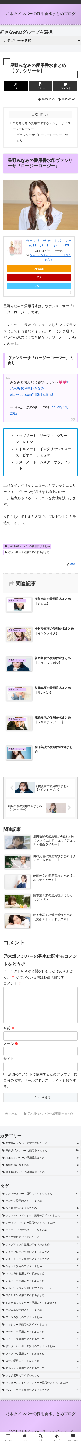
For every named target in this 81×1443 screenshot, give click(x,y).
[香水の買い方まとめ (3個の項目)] (40, 1172)
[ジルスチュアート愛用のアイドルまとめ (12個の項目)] (40, 1200)
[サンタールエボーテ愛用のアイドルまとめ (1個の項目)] (40, 1353)
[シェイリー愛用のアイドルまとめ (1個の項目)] (40, 1288)
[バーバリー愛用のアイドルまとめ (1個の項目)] (40, 1339)
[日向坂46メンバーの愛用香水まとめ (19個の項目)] (40, 1157)
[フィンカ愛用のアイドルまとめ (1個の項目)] (40, 1324)
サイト (8, 1066)
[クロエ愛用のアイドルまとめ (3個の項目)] (40, 1244)
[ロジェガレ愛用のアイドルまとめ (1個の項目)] (40, 1280)
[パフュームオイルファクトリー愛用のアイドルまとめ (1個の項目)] (40, 1389)
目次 (34, 114)
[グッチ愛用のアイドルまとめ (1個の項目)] (40, 1382)
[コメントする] (65, 86)
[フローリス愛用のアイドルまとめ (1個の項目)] (40, 1346)
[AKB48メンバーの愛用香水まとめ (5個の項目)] (40, 1165)
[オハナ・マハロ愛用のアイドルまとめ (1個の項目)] (40, 1397)
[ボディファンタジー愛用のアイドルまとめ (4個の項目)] (40, 1229)
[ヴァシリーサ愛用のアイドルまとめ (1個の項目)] (40, 1331)
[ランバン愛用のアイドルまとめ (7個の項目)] (40, 1208)
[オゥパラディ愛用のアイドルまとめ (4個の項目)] (40, 1237)
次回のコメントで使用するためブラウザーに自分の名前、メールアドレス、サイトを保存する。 (40, 1087)
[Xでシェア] (16, 86)
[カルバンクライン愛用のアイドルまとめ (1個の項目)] (40, 1295)
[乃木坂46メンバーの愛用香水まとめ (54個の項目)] (40, 1150)
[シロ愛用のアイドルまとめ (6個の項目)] (40, 1215)
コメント (12, 983)
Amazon (39, 268)
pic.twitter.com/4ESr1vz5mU (31, 394)
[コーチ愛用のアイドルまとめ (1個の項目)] (40, 1368)
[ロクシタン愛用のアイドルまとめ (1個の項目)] (40, 1302)
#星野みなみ (34, 388)
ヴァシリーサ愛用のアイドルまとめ (27, 552)
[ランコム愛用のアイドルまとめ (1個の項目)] (40, 1317)
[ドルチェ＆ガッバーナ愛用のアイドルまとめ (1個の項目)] (40, 1310)
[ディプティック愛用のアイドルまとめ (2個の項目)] (40, 1251)
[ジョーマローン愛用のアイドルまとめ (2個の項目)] (40, 1259)
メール (10, 1050)
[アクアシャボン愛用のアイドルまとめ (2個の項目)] (40, 1266)
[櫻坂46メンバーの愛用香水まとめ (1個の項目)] (40, 1179)
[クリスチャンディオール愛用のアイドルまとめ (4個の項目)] (40, 1222)
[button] (40, 86)
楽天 (39, 277)
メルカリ (39, 286)
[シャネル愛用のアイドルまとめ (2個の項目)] (40, 1273)
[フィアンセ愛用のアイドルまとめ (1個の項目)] (40, 1360)
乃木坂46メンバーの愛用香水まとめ (27, 546)
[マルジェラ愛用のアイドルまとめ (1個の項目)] (40, 1375)
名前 (9, 1035)
